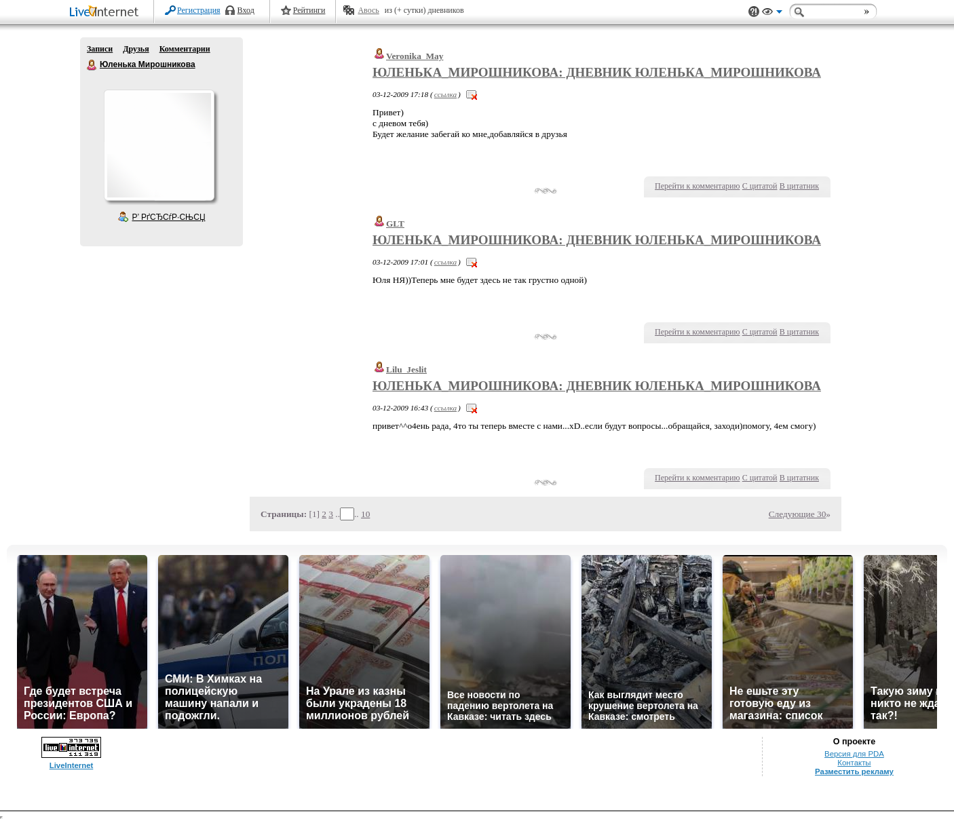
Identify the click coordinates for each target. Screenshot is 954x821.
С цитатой (760, 186)
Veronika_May (414, 56)
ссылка (445, 94)
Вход (245, 10)
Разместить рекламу (854, 771)
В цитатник (799, 186)
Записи (100, 49)
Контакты (854, 763)
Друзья (136, 49)
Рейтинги (309, 10)
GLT (395, 223)
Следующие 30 (797, 514)
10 (365, 514)
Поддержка (753, 12)
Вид (772, 13)
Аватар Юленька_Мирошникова (159, 145)
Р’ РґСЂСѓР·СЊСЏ (169, 217)
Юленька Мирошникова (92, 65)
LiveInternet (106, 12)
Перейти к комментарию (697, 186)
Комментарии (184, 49)
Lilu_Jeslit (406, 369)
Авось (368, 10)
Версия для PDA (854, 754)
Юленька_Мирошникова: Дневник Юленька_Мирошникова (597, 72)
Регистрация (199, 10)
